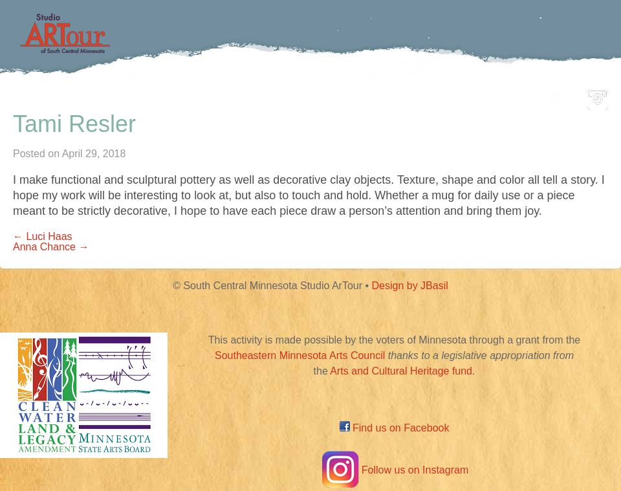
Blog (443, 96)
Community (369, 96)
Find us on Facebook (395, 427)
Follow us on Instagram (394, 469)
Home (94, 96)
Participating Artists (196, 96)
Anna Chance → (51, 246)
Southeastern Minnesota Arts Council (300, 355)
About (500, 96)
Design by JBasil (410, 285)
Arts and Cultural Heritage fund (401, 371)
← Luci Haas (42, 236)
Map (295, 96)
